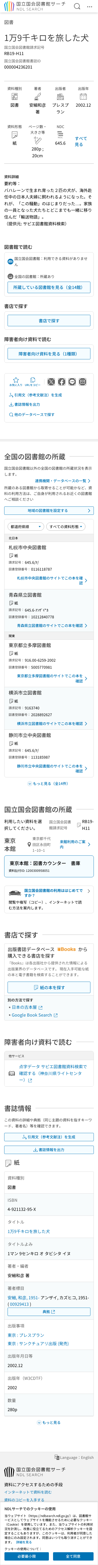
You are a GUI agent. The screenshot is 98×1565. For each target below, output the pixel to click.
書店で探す (49, 320)
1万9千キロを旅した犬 (29, 1231)
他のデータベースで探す (32, 414)
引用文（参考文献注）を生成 (35, 395)
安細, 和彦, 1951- (23, 1297)
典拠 (49, 1311)
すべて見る (81, 141)
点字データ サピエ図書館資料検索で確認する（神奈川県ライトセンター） (53, 1073)
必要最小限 (27, 1556)
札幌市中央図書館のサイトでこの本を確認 (53, 580)
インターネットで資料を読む (28, 1492)
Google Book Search (35, 1015)
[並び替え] (26, 526)
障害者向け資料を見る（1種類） (49, 354)
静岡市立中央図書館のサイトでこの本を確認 (53, 768)
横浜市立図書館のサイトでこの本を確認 (53, 724)
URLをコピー (33, 382)
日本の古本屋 (27, 1007)
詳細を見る (24, 1542)
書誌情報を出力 (24, 404)
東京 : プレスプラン (26, 1335)
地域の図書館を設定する (60, 510)
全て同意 (73, 1556)
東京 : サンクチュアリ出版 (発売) (38, 1343)
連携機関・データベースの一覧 (63, 481)
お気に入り (15, 382)
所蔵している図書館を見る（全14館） (49, 287)
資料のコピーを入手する (24, 1499)
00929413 (19, 1304)
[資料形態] (65, 526)
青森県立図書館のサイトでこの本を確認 (53, 626)
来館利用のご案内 (76, 844)
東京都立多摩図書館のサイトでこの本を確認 (53, 678)
